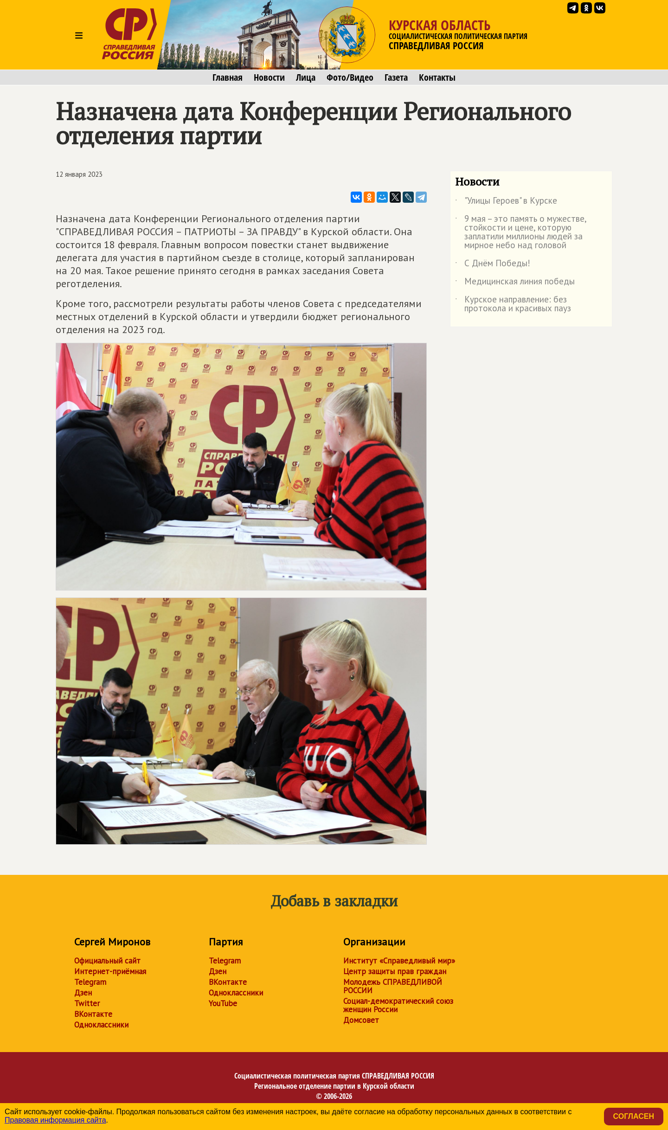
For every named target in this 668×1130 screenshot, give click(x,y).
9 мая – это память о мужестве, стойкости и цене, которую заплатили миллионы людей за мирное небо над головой (520, 232)
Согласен (633, 1116)
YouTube (223, 1003)
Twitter (87, 1003)
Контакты (437, 77)
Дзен (83, 993)
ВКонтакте (93, 1014)
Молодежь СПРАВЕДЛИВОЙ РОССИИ (392, 986)
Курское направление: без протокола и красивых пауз (513, 304)
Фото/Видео (350, 77)
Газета (396, 77)
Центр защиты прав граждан (394, 971)
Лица (305, 77)
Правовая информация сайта (55, 1120)
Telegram (90, 982)
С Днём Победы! (492, 265)
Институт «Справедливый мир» (399, 961)
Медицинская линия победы (515, 283)
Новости (269, 77)
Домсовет (361, 1020)
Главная (227, 77)
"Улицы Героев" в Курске (506, 202)
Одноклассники (101, 1025)
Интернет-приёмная (110, 971)
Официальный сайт (107, 961)
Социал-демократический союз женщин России (398, 1005)
